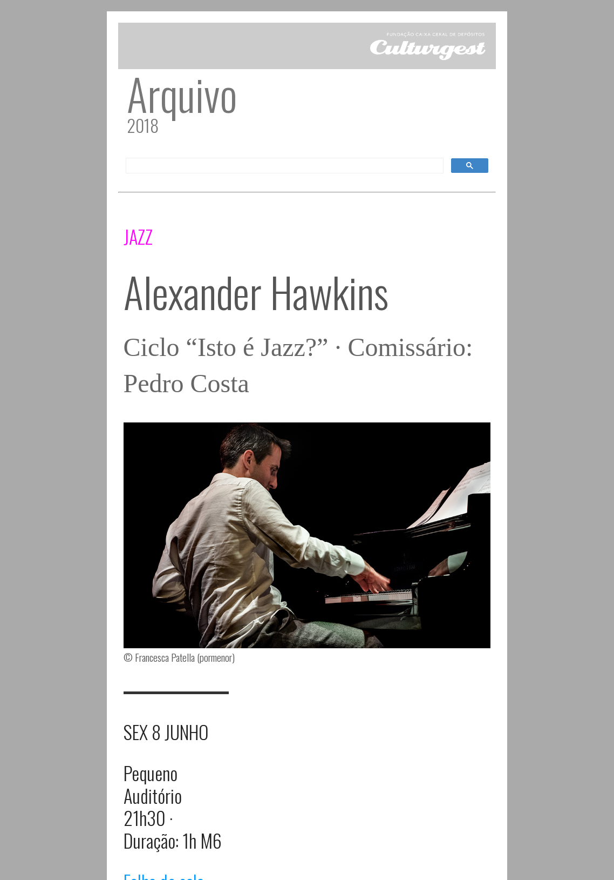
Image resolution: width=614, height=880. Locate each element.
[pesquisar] (283, 166)
